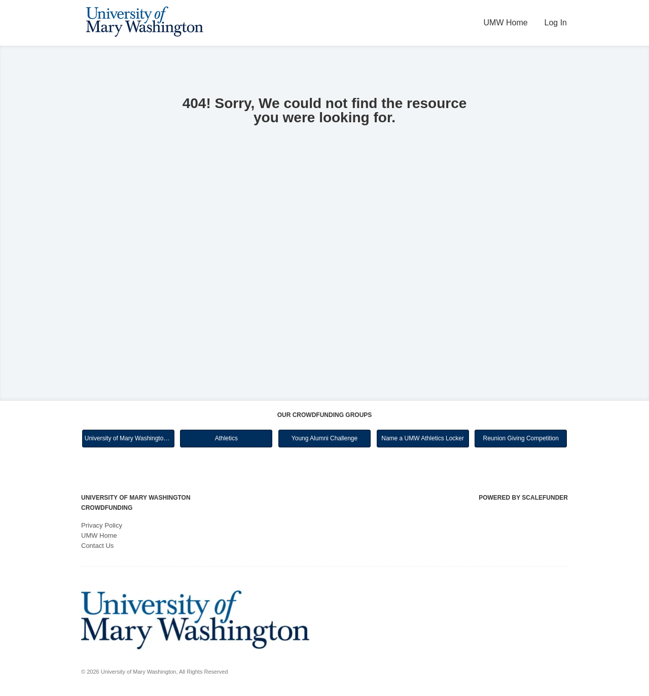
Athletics (226, 438)
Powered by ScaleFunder (523, 497)
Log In (556, 22)
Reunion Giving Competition (521, 438)
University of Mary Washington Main (129, 438)
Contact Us (97, 545)
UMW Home (506, 22)
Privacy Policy (101, 525)
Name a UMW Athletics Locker (422, 438)
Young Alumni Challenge (324, 438)
